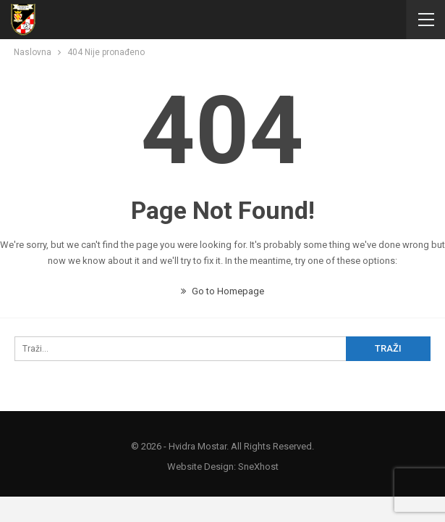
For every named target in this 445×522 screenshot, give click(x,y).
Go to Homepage (222, 291)
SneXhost (258, 466)
